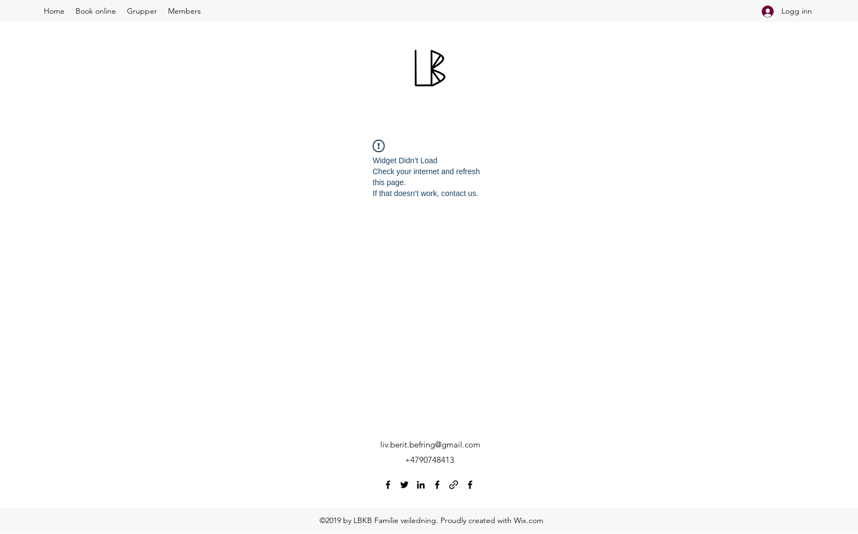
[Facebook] (387, 484)
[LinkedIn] (420, 484)
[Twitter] (404, 484)
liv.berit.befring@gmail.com (430, 444)
